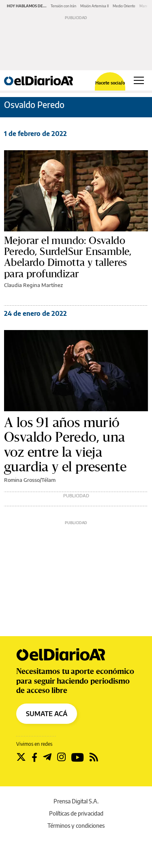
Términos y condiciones (76, 825)
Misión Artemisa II (94, 6)
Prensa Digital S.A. (76, 801)
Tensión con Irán (63, 6)
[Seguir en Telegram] (47, 757)
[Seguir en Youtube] (77, 757)
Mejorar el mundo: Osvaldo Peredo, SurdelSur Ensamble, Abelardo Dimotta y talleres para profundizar (68, 257)
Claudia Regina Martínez (33, 285)
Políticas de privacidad (76, 813)
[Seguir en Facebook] (34, 757)
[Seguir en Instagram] (61, 757)
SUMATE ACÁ (46, 714)
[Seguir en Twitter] (21, 757)
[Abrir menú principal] (139, 80)
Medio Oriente (124, 6)
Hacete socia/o (110, 82)
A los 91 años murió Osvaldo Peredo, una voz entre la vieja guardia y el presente (65, 444)
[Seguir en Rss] (94, 757)
